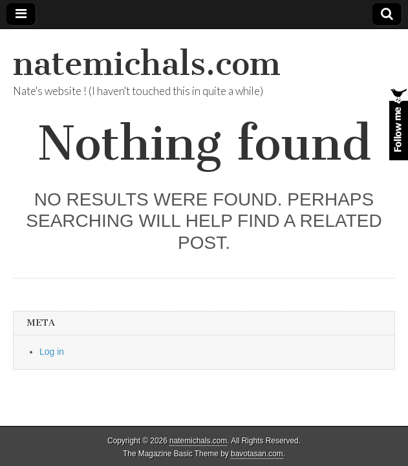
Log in (51, 351)
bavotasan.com (257, 453)
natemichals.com (147, 63)
